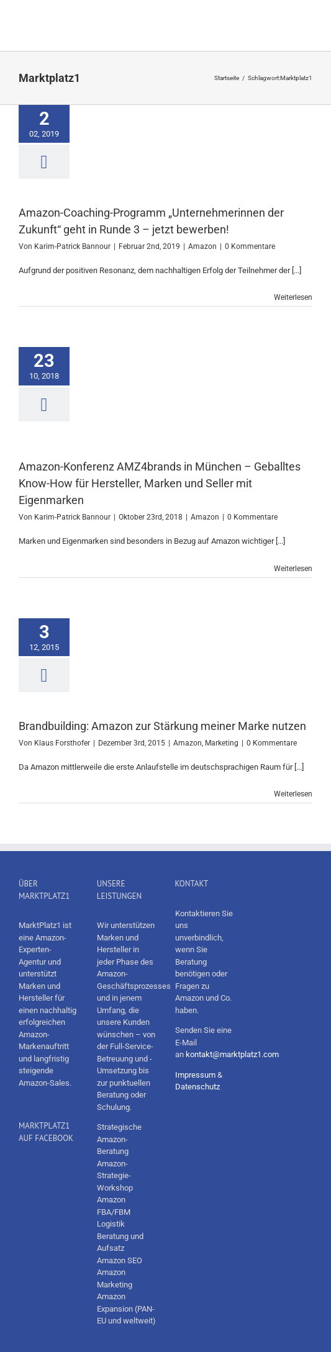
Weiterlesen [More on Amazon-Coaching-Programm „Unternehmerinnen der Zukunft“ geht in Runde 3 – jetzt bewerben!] (293, 297)
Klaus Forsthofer (62, 743)
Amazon (202, 246)
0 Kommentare (250, 246)
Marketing (221, 743)
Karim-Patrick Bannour (72, 246)
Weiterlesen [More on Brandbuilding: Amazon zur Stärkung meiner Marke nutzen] (293, 794)
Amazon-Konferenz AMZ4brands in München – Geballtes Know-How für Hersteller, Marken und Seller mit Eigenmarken (160, 483)
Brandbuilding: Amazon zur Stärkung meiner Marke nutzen (162, 725)
